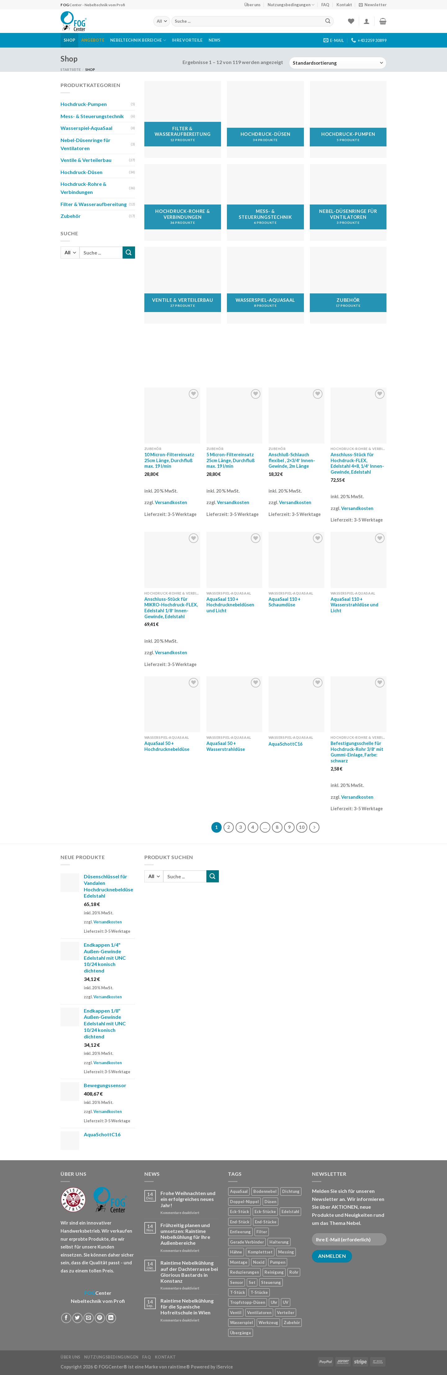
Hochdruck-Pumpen (84, 104)
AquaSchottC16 (285, 744)
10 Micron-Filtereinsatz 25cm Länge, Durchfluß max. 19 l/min (169, 460)
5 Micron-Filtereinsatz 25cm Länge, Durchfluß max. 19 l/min (230, 460)
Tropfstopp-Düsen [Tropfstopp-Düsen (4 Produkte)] (247, 1302)
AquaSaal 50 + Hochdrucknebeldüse (166, 746)
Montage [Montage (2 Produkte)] (238, 1262)
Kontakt (344, 4)
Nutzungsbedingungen (291, 5)
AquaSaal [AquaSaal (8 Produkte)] (239, 1191)
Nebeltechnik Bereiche (138, 40)
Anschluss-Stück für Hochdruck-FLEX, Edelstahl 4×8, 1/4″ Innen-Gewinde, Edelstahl (357, 463)
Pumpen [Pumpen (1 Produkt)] (277, 1262)
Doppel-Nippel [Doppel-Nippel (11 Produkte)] (244, 1201)
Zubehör (71, 216)
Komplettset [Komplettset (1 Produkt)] (260, 1251)
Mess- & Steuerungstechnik (92, 116)
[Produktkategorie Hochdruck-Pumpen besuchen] (348, 119)
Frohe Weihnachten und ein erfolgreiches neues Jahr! (187, 1199)
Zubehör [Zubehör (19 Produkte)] (292, 1322)
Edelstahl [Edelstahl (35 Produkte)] (290, 1211)
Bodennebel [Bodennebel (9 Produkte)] (265, 1191)
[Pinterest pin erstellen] (100, 1318)
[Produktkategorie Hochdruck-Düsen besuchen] (265, 119)
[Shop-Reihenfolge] (337, 63)
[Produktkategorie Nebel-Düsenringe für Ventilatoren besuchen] (348, 202)
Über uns (252, 4)
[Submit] (328, 21)
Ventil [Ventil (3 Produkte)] (236, 1312)
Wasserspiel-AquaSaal (86, 128)
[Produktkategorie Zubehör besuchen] (348, 285)
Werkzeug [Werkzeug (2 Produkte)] (268, 1322)
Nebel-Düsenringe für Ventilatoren (86, 144)
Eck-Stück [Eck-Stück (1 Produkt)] (239, 1211)
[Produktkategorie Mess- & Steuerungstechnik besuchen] (265, 202)
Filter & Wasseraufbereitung (94, 204)
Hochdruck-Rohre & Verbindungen (83, 188)
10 (302, 827)
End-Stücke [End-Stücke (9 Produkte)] (266, 1221)
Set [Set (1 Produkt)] (252, 1282)
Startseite (71, 69)
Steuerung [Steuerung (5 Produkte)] (271, 1282)
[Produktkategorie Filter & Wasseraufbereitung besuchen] (182, 119)
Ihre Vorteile (187, 40)
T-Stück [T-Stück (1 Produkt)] (237, 1292)
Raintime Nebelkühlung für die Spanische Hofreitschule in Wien (187, 1306)
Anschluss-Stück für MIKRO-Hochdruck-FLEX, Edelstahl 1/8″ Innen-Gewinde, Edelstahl (171, 607)
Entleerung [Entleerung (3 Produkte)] (240, 1231)
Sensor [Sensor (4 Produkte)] (236, 1282)
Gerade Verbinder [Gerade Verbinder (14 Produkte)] (247, 1241)
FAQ (325, 4)
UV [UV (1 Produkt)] (285, 1302)
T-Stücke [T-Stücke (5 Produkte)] (259, 1292)
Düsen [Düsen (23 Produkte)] (270, 1201)
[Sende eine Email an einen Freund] (89, 1318)
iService (224, 1366)
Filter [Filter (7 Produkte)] (261, 1231)
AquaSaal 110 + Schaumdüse (284, 602)
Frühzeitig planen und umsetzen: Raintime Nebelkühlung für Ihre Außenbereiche (185, 1234)
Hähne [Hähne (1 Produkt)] (236, 1251)
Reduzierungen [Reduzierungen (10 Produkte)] (244, 1272)
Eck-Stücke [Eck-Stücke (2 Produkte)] (265, 1211)
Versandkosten (171, 502)
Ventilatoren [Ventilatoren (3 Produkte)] (259, 1312)
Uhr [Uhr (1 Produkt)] (274, 1302)
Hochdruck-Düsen (81, 172)
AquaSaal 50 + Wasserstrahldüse (225, 746)
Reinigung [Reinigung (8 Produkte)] (274, 1272)
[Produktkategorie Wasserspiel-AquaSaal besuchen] (265, 285)
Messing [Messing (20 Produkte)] (286, 1251)
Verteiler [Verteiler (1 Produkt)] (285, 1312)
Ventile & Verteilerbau (86, 160)
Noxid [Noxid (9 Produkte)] (258, 1262)
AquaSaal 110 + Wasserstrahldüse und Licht (354, 604)
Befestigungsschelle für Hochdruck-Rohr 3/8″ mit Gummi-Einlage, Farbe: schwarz (357, 752)
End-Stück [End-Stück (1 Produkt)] (239, 1221)
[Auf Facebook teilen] (66, 1318)
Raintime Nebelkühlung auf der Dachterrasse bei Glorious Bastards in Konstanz (189, 1272)
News (215, 40)
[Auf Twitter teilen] (77, 1318)
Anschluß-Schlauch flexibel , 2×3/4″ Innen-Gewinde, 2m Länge (292, 460)
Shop (69, 40)
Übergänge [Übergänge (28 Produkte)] (240, 1332)
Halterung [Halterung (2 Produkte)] (279, 1241)
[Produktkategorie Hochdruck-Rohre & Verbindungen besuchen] (182, 202)
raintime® (179, 1366)
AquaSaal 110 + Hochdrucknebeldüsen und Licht (230, 604)
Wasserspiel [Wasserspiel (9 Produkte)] (241, 1322)
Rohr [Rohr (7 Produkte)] (293, 1272)
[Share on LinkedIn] (111, 1318)
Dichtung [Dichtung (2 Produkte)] (291, 1191)
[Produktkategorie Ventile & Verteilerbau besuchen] (182, 285)
